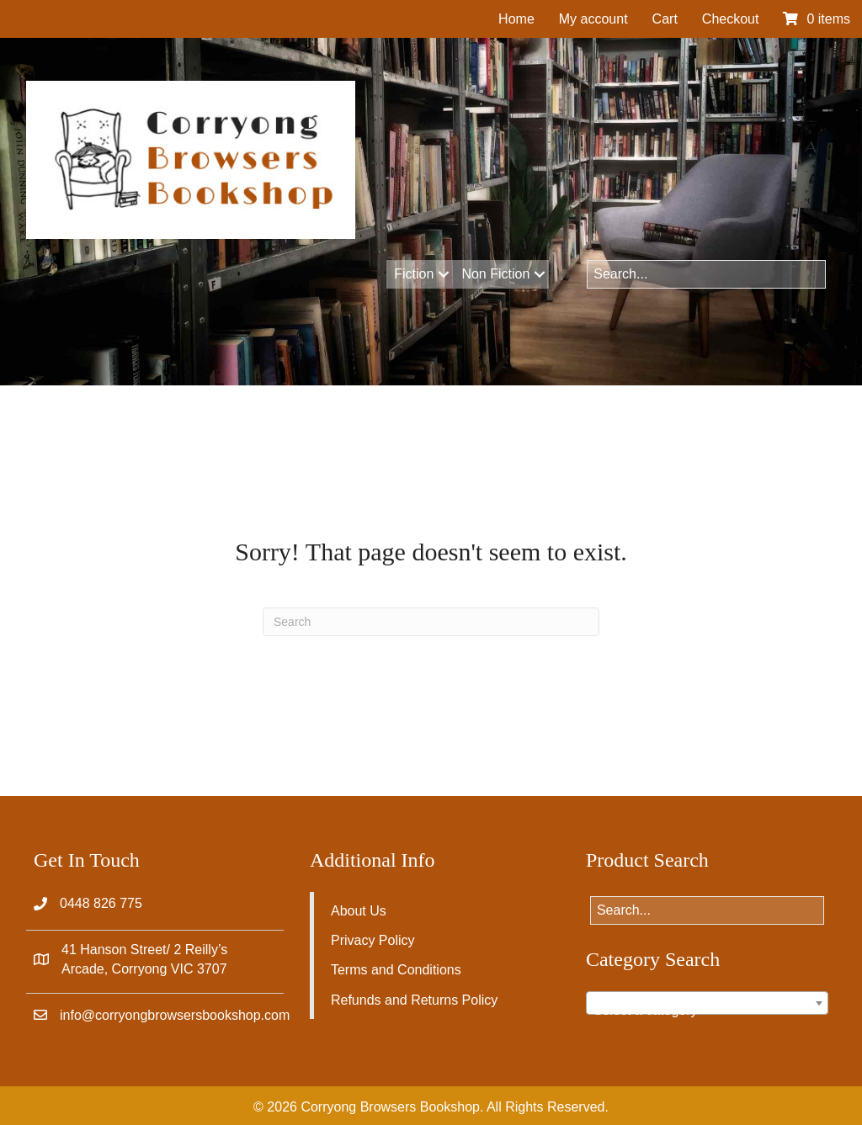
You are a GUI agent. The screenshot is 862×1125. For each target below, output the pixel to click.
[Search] (431, 622)
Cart (665, 19)
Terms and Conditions (396, 970)
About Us (358, 911)
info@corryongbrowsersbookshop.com (175, 1015)
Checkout (730, 19)
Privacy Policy (373, 940)
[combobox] (707, 1003)
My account (593, 19)
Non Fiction (495, 274)
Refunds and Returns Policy (414, 1000)
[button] (443, 274)
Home (516, 19)
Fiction (414, 274)
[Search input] (706, 274)
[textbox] (707, 1010)
